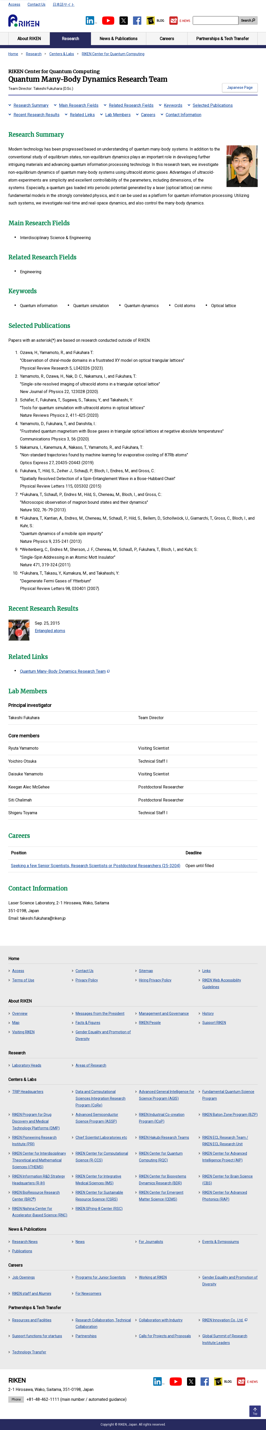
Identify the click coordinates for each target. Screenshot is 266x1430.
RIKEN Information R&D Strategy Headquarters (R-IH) (38, 1179)
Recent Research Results (36, 114)
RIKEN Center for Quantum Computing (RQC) (161, 1156)
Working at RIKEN (153, 1277)
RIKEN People (150, 1023)
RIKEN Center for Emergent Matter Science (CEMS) (161, 1195)
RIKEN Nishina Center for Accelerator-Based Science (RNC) (39, 1212)
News (80, 1242)
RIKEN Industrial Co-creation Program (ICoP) (161, 1117)
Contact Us (36, 4)
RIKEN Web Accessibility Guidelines (221, 983)
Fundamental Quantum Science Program (228, 1095)
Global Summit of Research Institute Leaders (224, 1339)
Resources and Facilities (31, 1320)
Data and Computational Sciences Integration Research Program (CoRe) (100, 1098)
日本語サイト (64, 4)
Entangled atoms (50, 630)
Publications (22, 1251)
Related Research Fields (131, 105)
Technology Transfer (29, 1352)
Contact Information (183, 114)
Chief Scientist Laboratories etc (101, 1137)
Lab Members (118, 114)
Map (15, 1023)
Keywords (173, 105)
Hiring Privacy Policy (155, 980)
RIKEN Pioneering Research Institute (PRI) (34, 1140)
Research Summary (31, 105)
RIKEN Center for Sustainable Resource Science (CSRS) (99, 1195)
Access (14, 4)
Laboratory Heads (26, 1065)
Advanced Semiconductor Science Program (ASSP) (97, 1117)
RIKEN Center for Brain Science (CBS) (227, 1179)
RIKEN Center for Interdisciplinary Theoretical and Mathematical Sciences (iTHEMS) (39, 1160)
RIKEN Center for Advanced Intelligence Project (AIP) (224, 1156)
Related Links (82, 114)
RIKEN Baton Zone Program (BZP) (230, 1114)
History (208, 1013)
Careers (148, 114)
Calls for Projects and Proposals (165, 1336)
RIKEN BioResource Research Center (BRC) (36, 1195)
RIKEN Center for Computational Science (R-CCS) (102, 1156)
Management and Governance (164, 1013)
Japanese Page (240, 87)
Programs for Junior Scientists (101, 1277)
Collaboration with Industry (161, 1320)
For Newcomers (88, 1293)
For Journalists (151, 1242)
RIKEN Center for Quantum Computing (113, 54)
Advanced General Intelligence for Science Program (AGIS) (166, 1095)
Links (206, 971)
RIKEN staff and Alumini (31, 1293)
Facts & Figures (88, 1023)
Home (13, 54)
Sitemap (146, 971)
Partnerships (86, 1336)
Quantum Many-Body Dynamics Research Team (65, 671)
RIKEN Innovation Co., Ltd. (224, 1320)
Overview (20, 1013)
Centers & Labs (61, 54)
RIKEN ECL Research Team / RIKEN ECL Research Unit (225, 1140)
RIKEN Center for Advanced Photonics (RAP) (224, 1195)
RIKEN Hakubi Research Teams (164, 1137)
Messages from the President (100, 1013)
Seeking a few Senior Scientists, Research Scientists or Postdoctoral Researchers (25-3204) (95, 865)
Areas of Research (91, 1065)
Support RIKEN (214, 1023)
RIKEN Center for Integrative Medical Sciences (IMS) (98, 1179)
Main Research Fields (78, 105)
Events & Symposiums (220, 1242)
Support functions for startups (37, 1336)
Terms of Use (23, 980)
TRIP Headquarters (27, 1092)
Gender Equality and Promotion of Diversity (103, 1035)
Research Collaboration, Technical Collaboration (103, 1323)
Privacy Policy (87, 980)
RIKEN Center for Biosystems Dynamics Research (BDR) (162, 1179)
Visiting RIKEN (23, 1032)
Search (246, 20)
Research (34, 54)
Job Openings (23, 1277)
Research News (25, 1242)
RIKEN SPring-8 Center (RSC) (99, 1209)
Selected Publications (213, 105)
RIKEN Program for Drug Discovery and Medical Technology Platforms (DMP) (36, 1121)
